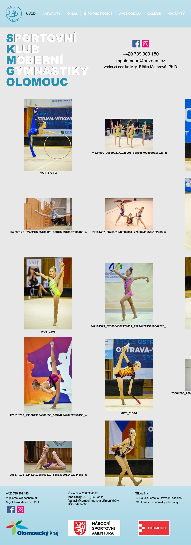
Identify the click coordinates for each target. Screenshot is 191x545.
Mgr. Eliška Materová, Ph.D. (154, 67)
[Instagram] (145, 43)
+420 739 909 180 (17, 493)
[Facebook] (136, 43)
